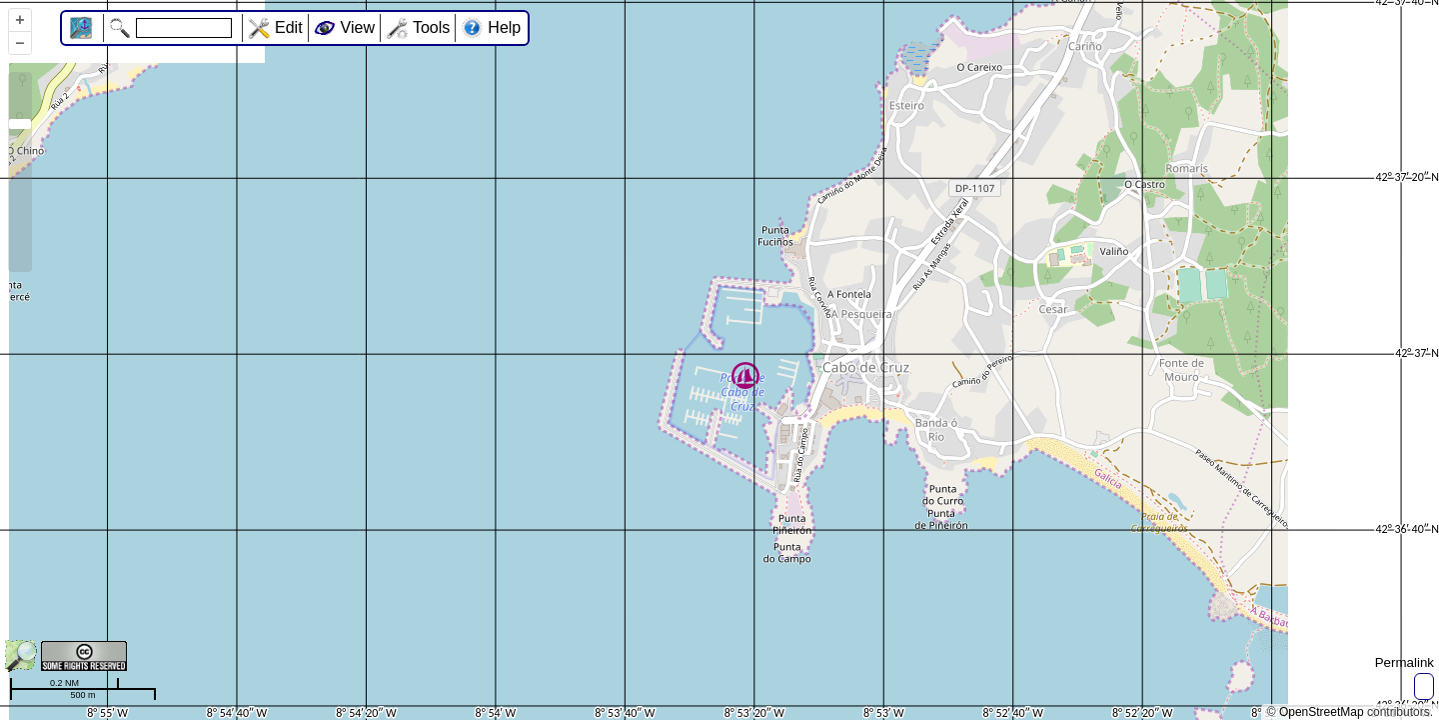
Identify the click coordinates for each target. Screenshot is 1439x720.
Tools (431, 27)
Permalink (1404, 662)
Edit (289, 27)
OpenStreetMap (1321, 712)
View (358, 27)
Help (504, 27)
